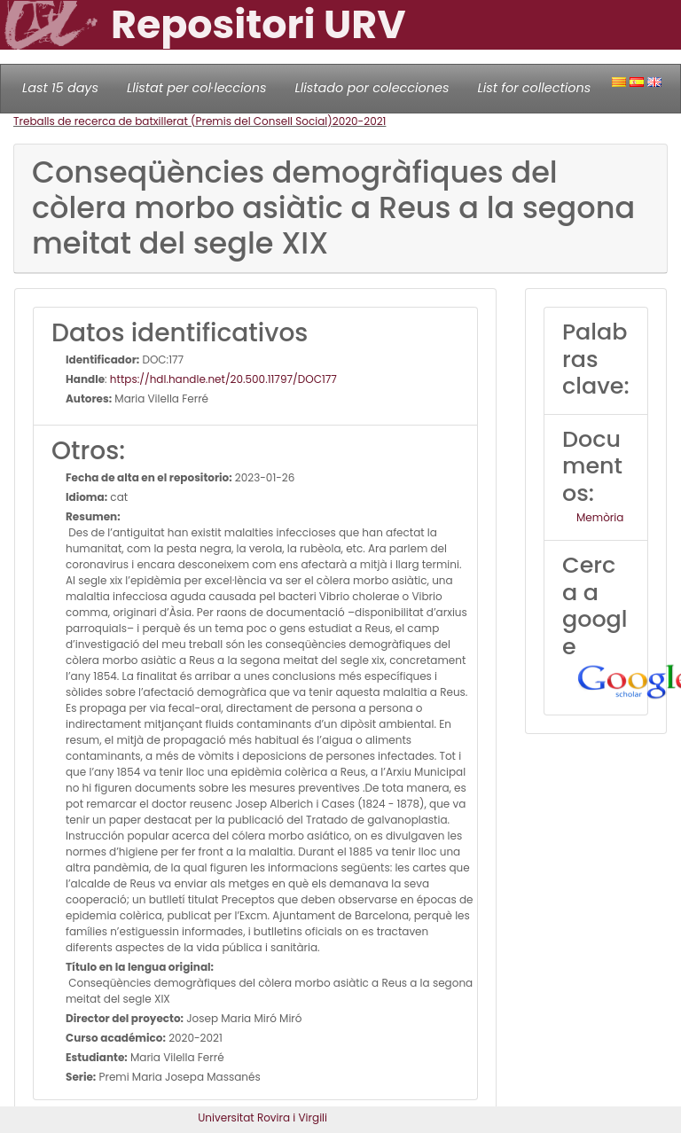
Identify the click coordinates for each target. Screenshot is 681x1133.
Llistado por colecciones (372, 88)
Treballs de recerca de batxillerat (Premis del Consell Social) (173, 121)
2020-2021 (360, 121)
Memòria (599, 517)
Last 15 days (60, 88)
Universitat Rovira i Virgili (262, 1117)
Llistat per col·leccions (197, 88)
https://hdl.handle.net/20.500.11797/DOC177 (223, 379)
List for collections (534, 88)
